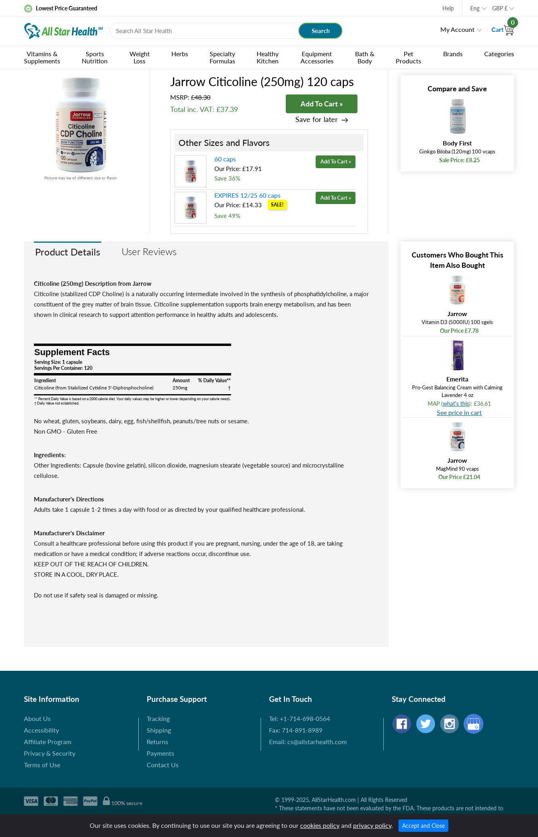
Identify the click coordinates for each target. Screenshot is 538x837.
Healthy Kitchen (268, 57)
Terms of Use (42, 764)
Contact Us (163, 764)
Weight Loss (140, 57)
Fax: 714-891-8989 (295, 730)
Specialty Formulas (222, 57)
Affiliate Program (47, 741)
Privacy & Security (49, 753)
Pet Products (408, 57)
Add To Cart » (321, 103)
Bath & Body (364, 57)
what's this (456, 403)
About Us (37, 718)
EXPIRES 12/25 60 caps (247, 195)
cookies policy (320, 825)
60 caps (225, 159)
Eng (474, 8)
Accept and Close (423, 825)
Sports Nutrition (95, 57)
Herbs (179, 53)
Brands (453, 53)
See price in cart (459, 412)
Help (448, 8)
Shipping (159, 730)
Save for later (316, 119)
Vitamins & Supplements (42, 57)
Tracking (158, 718)
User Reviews (149, 251)
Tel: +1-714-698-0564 (299, 718)
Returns (157, 741)
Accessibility (41, 730)
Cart (502, 29)
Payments (160, 753)
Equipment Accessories (317, 57)
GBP (500, 8)
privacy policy (372, 825)
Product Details (67, 251)
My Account (457, 29)
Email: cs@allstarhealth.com (308, 741)
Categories (499, 53)
